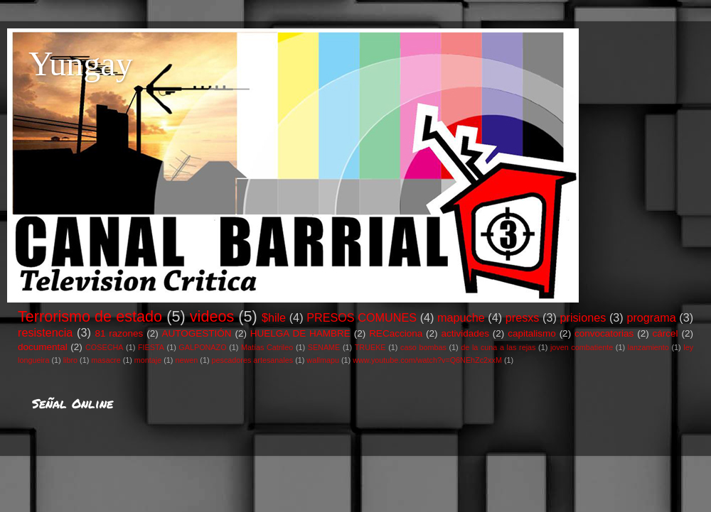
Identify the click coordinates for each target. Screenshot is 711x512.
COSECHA (104, 347)
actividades (465, 333)
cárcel (665, 333)
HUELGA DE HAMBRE (300, 333)
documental (43, 347)
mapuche (461, 317)
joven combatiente (581, 347)
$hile (274, 317)
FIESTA (151, 347)
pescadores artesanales (253, 360)
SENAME (324, 347)
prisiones (583, 317)
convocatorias (604, 333)
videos (212, 316)
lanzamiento (648, 347)
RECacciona (395, 333)
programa (650, 317)
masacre (105, 360)
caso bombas (423, 347)
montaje (147, 360)
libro (70, 360)
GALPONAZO (202, 347)
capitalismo (532, 333)
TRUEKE (370, 347)
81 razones (119, 333)
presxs (523, 317)
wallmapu (322, 360)
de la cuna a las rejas (498, 347)
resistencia (45, 332)
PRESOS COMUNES (361, 317)
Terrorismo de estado (90, 316)
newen (186, 360)
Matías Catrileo (267, 347)
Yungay (80, 63)
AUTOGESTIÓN (197, 333)
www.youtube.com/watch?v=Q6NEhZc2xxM (427, 360)
